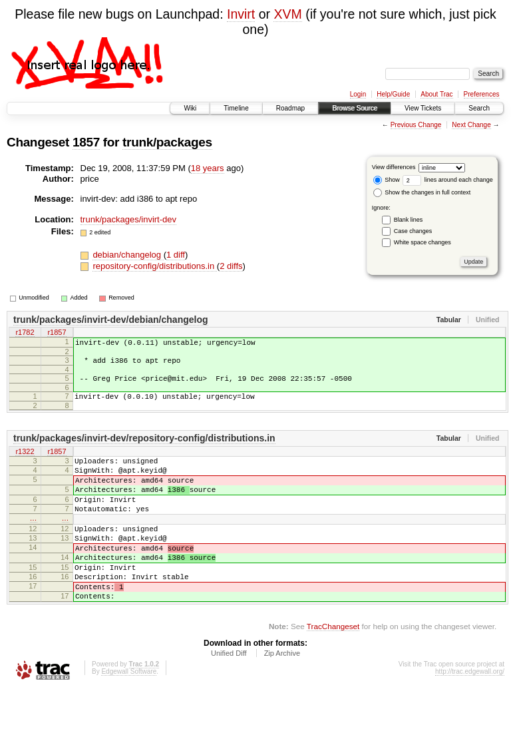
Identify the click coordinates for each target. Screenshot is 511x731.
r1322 (24, 462)
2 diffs (231, 266)
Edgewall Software (128, 713)
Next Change (471, 124)
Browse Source (354, 108)
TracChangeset (333, 668)
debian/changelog (127, 255)
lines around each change (448, 179)
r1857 (56, 334)
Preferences (482, 94)
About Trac (436, 94)
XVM (287, 14)
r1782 (24, 334)
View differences (394, 167)
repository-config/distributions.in (154, 266)
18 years (207, 168)
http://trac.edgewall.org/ (469, 713)
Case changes (413, 231)
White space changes (422, 242)
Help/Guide (393, 94)
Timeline (236, 108)
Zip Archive (282, 695)
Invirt (241, 14)
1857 (86, 142)
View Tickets (423, 108)
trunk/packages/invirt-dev (129, 219)
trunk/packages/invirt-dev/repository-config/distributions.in (144, 448)
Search (479, 108)
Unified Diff (229, 695)
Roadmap (290, 108)
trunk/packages (167, 142)
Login (358, 94)
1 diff (175, 255)
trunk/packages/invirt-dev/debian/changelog (110, 319)
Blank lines (408, 219)
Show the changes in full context (422, 192)
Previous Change (416, 124)
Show (386, 179)
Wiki (190, 108)
